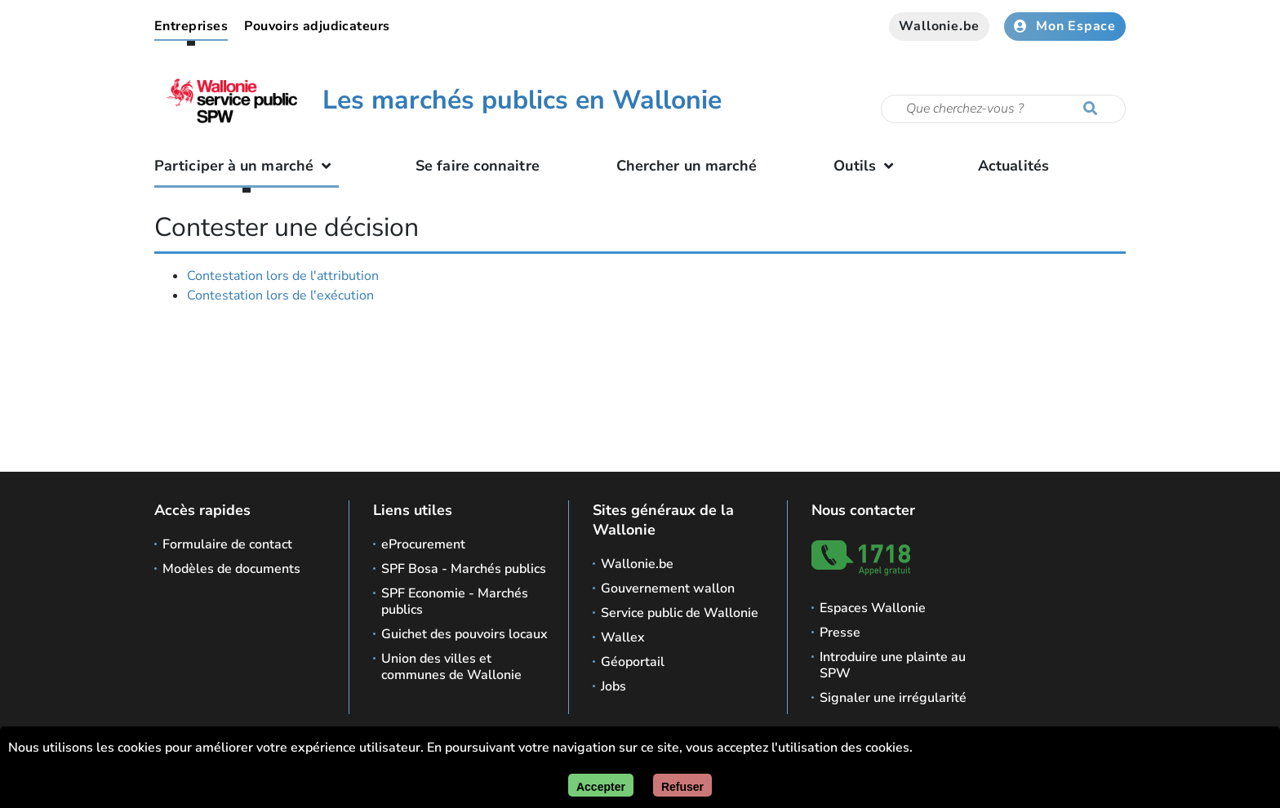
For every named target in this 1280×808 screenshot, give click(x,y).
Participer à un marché (246, 165)
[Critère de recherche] (1003, 109)
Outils (867, 165)
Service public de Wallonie (679, 613)
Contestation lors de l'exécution (280, 295)
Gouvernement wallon (668, 588)
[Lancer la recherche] (1093, 109)
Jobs (613, 686)
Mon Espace (1065, 26)
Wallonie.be (939, 26)
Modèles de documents (231, 569)
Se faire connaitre (478, 165)
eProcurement (423, 544)
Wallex (623, 637)
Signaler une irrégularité (893, 698)
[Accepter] (600, 785)
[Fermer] (682, 785)
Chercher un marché (687, 165)
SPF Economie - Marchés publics (454, 601)
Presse (840, 632)
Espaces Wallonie (873, 608)
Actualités (1013, 165)
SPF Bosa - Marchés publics (463, 569)
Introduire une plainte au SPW (893, 665)
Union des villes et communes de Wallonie (451, 666)
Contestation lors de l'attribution (283, 276)
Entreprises (191, 26)
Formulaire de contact (227, 544)
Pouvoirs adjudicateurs (317, 26)
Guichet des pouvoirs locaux (464, 634)
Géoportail (632, 662)
